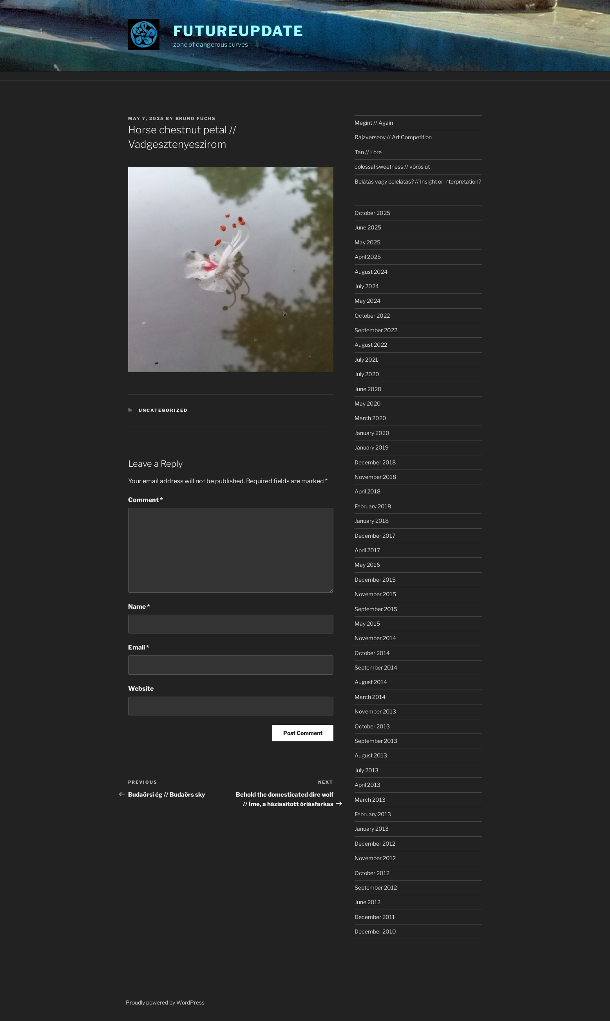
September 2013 (376, 740)
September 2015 (376, 609)
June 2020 (368, 389)
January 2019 (372, 447)
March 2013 (370, 799)
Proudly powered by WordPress (165, 1002)
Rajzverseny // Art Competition (393, 137)
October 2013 (372, 726)
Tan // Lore (368, 152)
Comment (145, 500)
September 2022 (376, 330)
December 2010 (375, 931)
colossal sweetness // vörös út (392, 166)
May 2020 (368, 403)
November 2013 (375, 711)
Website (141, 688)
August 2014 (371, 682)
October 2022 (372, 315)
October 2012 (372, 873)
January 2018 (372, 520)
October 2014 (372, 653)
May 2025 (367, 242)
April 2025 (368, 256)
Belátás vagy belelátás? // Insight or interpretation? (418, 181)
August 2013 (371, 755)
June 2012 (367, 902)
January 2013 (372, 828)
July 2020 (367, 374)
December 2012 (375, 843)
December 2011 (375, 917)
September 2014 (376, 667)
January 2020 (372, 433)
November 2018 (375, 476)
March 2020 (370, 418)
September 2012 (376, 887)
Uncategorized (163, 410)
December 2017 (375, 535)
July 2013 (366, 770)
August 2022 (371, 344)
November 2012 (375, 858)
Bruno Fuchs (196, 118)
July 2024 (367, 286)
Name (139, 606)
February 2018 (373, 506)
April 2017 (367, 550)
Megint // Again (374, 122)
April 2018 (367, 491)
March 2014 (370, 696)
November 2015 (375, 594)
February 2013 (373, 814)
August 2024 (371, 271)
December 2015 (375, 579)
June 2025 (368, 227)
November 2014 (375, 638)
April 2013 (367, 784)
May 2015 (367, 623)
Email (138, 647)
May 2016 (367, 564)
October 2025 (372, 212)
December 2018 (375, 462)
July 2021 (366, 359)
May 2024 (367, 300)
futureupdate (238, 31)
